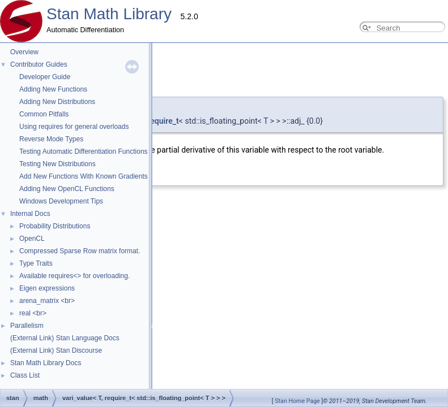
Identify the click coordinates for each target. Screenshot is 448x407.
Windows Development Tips (61, 201)
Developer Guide (44, 77)
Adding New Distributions (57, 102)
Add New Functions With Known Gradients (83, 176)
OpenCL (32, 239)
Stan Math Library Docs (45, 363)
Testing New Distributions (57, 164)
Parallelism (27, 326)
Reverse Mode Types (51, 139)
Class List (25, 375)
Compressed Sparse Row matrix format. (79, 251)
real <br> (32, 313)
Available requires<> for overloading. (74, 276)
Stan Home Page (297, 401)
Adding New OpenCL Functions (66, 189)
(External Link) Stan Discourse (56, 350)
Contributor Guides (38, 64)
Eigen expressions (47, 288)
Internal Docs (30, 214)
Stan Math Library (109, 14)
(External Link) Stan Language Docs (65, 338)
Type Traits (36, 263)
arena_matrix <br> (47, 301)
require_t (163, 120)
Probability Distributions (54, 226)
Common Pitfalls (44, 114)
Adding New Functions (53, 89)
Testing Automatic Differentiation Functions (83, 151)
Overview (24, 52)
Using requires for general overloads (74, 127)
